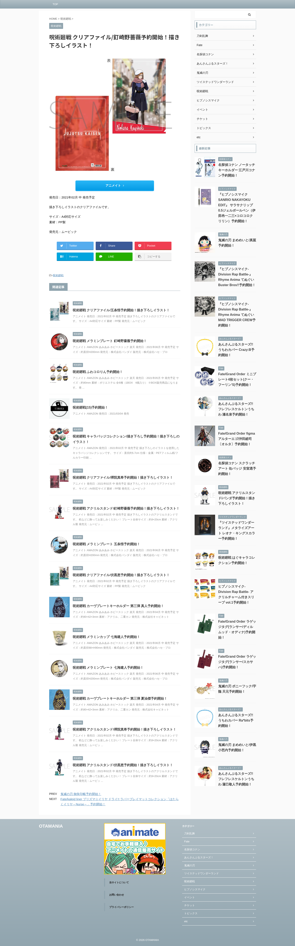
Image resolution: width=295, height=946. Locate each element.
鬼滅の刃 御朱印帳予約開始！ (80, 794)
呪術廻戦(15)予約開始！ (90, 407)
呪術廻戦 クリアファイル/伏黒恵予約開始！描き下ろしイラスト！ (121, 575)
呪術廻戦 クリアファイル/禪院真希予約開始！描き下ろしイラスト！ (123, 477)
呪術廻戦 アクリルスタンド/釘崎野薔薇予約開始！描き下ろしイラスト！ (126, 508)
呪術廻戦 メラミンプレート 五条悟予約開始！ (106, 544)
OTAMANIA (51, 826)
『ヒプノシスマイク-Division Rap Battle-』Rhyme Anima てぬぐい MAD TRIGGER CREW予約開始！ (237, 314)
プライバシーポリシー (121, 907)
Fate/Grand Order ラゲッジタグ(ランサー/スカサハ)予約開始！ (237, 662)
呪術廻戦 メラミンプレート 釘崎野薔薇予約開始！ (110, 341)
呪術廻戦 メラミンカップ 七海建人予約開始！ (106, 637)
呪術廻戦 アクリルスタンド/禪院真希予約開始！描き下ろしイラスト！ (124, 729)
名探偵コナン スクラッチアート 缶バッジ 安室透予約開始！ (237, 468)
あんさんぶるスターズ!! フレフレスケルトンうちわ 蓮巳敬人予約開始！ (236, 779)
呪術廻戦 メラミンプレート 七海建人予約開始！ (108, 667)
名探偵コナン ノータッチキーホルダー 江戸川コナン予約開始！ (236, 170)
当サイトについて (119, 882)
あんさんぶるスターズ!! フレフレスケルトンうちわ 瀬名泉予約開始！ (236, 409)
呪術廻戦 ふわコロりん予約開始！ (98, 372)
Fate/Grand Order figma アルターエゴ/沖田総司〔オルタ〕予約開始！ (236, 439)
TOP (55, 4)
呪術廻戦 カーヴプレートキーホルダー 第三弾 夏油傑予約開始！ (120, 698)
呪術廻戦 (58, 275)
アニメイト (115, 185)
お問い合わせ (116, 894)
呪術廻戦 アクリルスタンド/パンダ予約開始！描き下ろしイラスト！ (236, 498)
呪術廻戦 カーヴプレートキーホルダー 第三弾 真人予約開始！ (118, 606)
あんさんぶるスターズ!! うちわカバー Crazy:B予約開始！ (236, 350)
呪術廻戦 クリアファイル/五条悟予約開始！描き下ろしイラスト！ (121, 310)
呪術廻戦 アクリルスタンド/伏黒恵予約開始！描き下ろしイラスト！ (123, 765)
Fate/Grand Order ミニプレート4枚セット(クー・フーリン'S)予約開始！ (237, 379)
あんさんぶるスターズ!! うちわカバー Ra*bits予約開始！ (235, 720)
